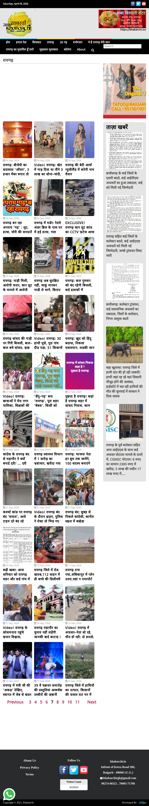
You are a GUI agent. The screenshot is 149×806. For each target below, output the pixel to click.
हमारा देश (21, 42)
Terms (29, 774)
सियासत (36, 42)
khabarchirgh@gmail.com (118, 778)
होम (8, 42)
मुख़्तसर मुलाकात (48, 49)
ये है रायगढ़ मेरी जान (99, 42)
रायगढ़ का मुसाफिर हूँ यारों (20, 49)
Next (91, 702)
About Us (29, 760)
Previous (15, 702)
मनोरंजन (77, 42)
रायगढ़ (50, 42)
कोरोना (67, 49)
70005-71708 (127, 783)
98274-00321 (109, 783)
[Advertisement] (51, 94)
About (81, 49)
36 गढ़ (63, 42)
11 (77, 702)
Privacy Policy (29, 767)
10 (69, 702)
